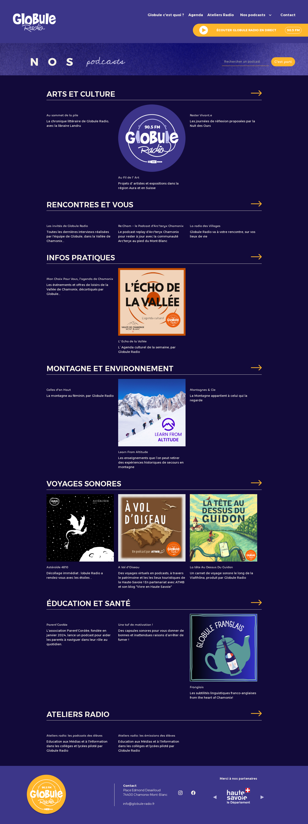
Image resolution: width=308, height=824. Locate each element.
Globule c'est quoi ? (166, 15)
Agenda (195, 15)
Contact (288, 15)
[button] (257, 15)
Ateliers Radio (220, 15)
